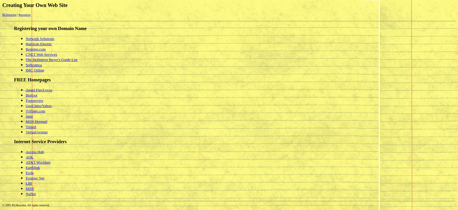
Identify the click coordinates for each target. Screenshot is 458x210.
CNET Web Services (41, 54)
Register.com (36, 49)
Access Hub (35, 152)
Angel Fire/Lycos (39, 90)
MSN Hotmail (36, 121)
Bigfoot (31, 95)
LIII (29, 183)
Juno (29, 116)
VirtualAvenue (37, 132)
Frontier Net (35, 178)
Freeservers (34, 100)
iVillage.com (35, 111)
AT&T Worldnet (38, 162)
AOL (30, 157)
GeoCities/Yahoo (39, 106)
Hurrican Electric (39, 44)
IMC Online (35, 70)
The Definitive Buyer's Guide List (51, 59)
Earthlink (33, 167)
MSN (30, 188)
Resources (25, 14)
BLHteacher (9, 14)
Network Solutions (40, 38)
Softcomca (34, 65)
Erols (30, 173)
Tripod (31, 127)
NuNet (31, 194)
